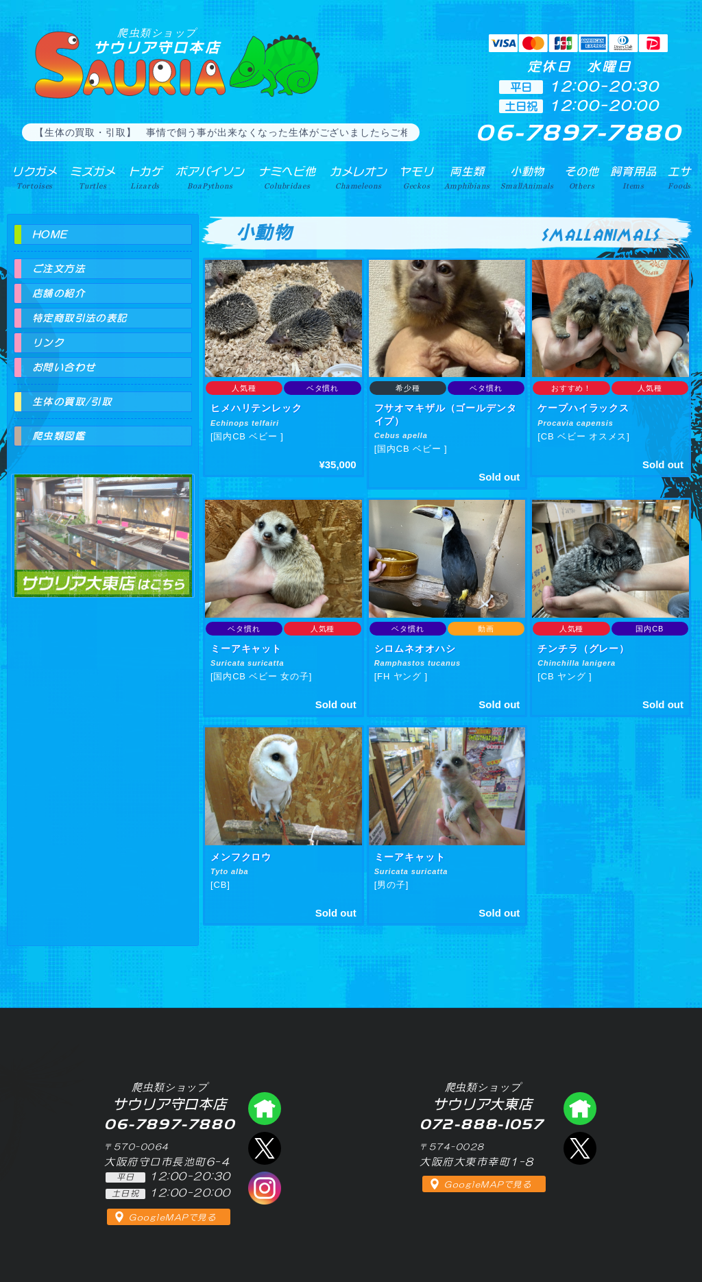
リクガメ (35, 178)
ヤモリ (416, 178)
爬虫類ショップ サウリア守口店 (264, 1108)
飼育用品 (633, 178)
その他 (581, 178)
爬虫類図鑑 (58, 436)
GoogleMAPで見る (172, 1217)
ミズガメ (93, 178)
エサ (679, 178)
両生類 (466, 178)
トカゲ (145, 178)
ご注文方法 (58, 269)
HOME (50, 234)
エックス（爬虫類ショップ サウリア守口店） (264, 1148)
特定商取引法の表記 (80, 318)
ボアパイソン (210, 178)
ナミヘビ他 (287, 178)
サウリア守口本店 (157, 40)
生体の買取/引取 (72, 402)
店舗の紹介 (58, 293)
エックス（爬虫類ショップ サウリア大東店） (580, 1148)
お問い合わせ (63, 367)
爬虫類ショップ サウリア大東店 (102, 523)
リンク (48, 343)
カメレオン (358, 178)
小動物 (527, 178)
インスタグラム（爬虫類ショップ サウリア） (264, 1188)
